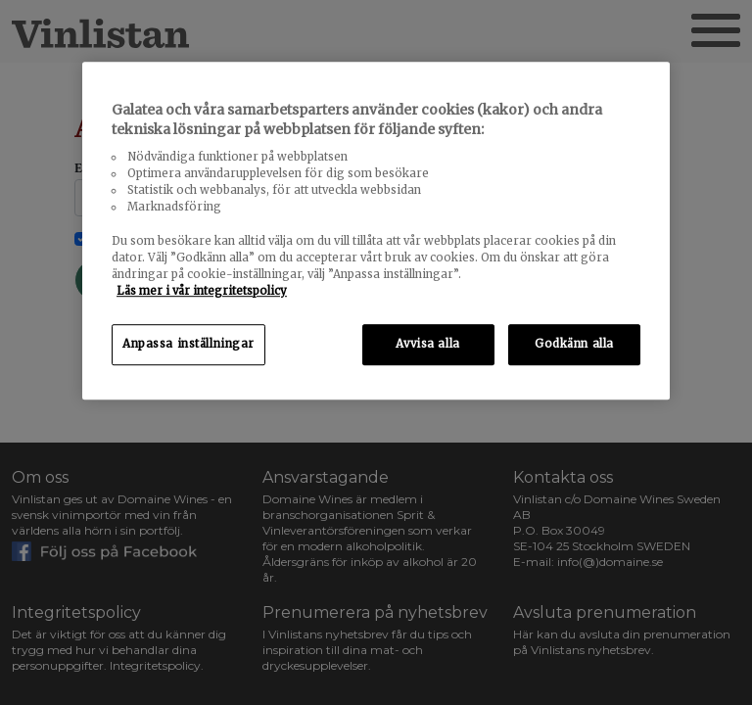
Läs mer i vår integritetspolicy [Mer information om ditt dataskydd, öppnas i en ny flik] (202, 291)
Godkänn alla (574, 344)
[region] (376, 231)
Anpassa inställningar (188, 344)
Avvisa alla (427, 344)
